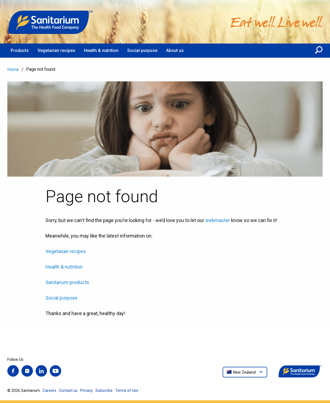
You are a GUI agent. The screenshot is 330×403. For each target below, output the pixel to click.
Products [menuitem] (20, 50)
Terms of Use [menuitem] (126, 390)
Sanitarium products (67, 282)
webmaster (217, 220)
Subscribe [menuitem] (104, 390)
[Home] (50, 22)
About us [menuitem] (175, 50)
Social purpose (61, 298)
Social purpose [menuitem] (142, 50)
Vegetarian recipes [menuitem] (56, 50)
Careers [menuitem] (49, 390)
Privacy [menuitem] (86, 390)
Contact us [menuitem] (68, 390)
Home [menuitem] (13, 69)
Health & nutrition (64, 267)
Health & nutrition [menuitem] (101, 50)
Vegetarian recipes (65, 251)
